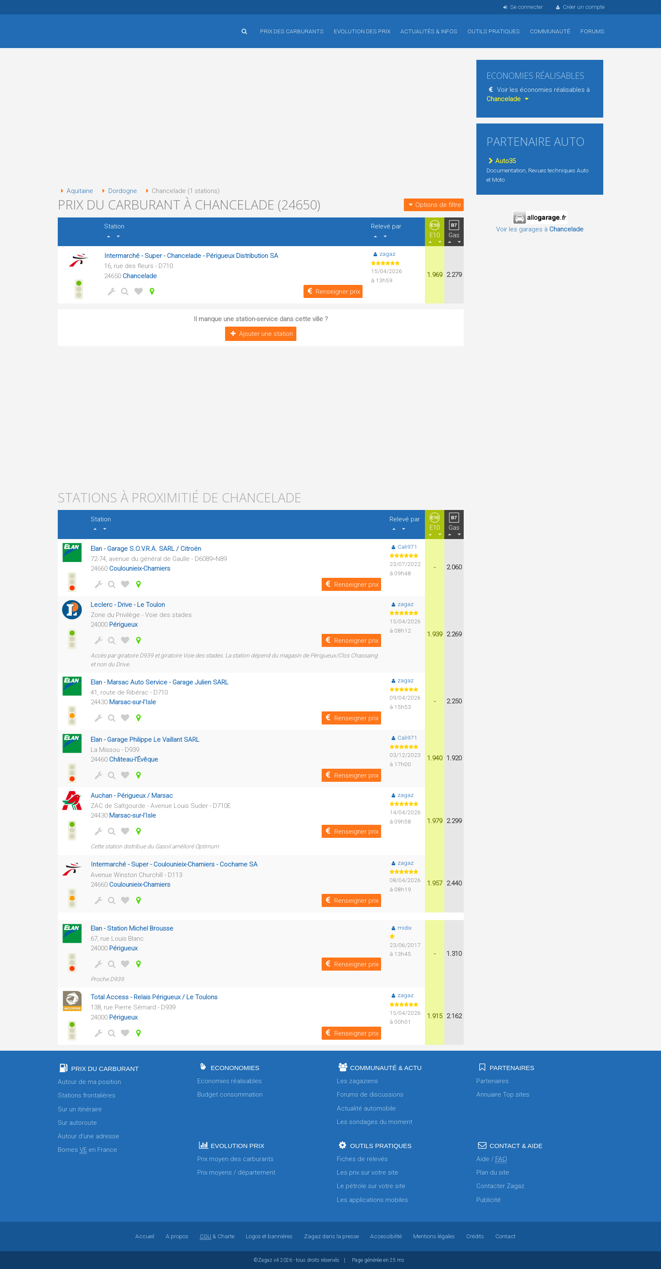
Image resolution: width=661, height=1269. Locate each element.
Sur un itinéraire (80, 1109)
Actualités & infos (428, 31)
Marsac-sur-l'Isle (132, 702)
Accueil (85, 25)
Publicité (488, 1200)
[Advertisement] (261, 118)
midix (401, 927)
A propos (177, 1236)
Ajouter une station (260, 334)
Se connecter (522, 6)
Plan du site (492, 1172)
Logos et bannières (269, 1236)
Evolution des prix (362, 31)
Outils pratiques (494, 31)
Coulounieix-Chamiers (139, 568)
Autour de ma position (89, 1082)
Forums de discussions (370, 1094)
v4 (276, 1260)
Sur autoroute (77, 1123)
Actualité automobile (366, 1108)
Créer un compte (580, 6)
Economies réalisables (229, 1081)
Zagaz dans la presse (331, 1236)
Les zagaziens (357, 1081)
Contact (505, 1236)
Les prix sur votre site (367, 1172)
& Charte (217, 1236)
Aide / (491, 1159)
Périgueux (123, 624)
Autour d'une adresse (88, 1136)
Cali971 (403, 546)
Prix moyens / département (236, 1172)
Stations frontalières (87, 1095)
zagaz (383, 253)
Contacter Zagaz (500, 1186)
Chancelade (140, 276)
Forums (592, 31)
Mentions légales (434, 1236)
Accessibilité (386, 1236)
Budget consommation (230, 1094)
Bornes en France (87, 1150)
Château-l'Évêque (133, 759)
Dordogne (118, 191)
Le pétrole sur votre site (371, 1186)
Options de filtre (433, 205)
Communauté (550, 31)
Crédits (475, 1236)
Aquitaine (75, 191)
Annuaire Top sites (502, 1094)
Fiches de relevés (362, 1159)
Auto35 (501, 161)
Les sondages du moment (374, 1122)
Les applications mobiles (372, 1200)
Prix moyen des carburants (235, 1159)
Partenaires (492, 1081)
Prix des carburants (292, 31)
